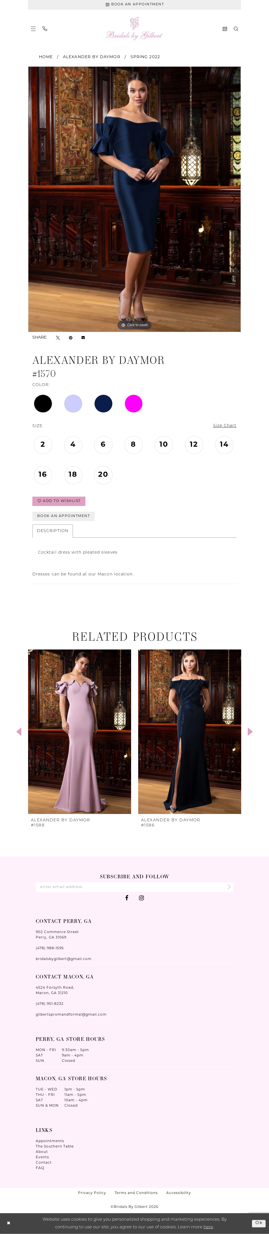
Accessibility (178, 1193)
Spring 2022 (145, 57)
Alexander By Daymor (91, 57)
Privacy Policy (92, 1193)
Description (52, 531)
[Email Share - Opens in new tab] (83, 338)
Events (42, 1157)
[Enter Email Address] (134, 887)
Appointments (50, 1141)
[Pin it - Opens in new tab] (71, 338)
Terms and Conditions (136, 1193)
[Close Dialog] (8, 1224)
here (208, 1227)
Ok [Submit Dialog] (259, 1223)
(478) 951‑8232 (50, 1004)
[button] (33, 28)
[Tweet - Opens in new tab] (58, 338)
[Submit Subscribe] (227, 887)
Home (46, 57)
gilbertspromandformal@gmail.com (71, 1014)
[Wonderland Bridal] (134, 29)
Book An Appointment (63, 516)
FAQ (40, 1168)
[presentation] (79, 731)
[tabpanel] (134, 199)
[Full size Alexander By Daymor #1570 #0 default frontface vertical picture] (134, 199)
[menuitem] (33, 28)
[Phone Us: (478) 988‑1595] (45, 28)
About (42, 1152)
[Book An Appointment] (134, 5)
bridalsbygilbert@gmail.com (64, 959)
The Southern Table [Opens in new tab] (55, 1146)
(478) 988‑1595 (50, 948)
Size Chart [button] (224, 426)
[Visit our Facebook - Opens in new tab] (127, 898)
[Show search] (235, 29)
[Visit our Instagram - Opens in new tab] (141, 898)
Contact (44, 1163)
